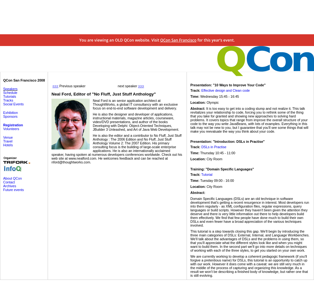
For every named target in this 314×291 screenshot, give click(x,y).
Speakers (10, 89)
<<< (55, 86)
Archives (9, 186)
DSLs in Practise (213, 147)
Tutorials (9, 96)
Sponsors (10, 116)
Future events (13, 190)
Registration (13, 125)
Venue (8, 137)
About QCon (12, 178)
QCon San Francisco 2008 (24, 80)
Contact (9, 182)
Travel (7, 141)
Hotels (8, 145)
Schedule (10, 93)
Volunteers (11, 129)
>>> (141, 86)
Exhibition (10, 113)
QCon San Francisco (178, 40)
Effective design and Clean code (225, 90)
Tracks (8, 100)
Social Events (13, 104)
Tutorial (206, 174)
